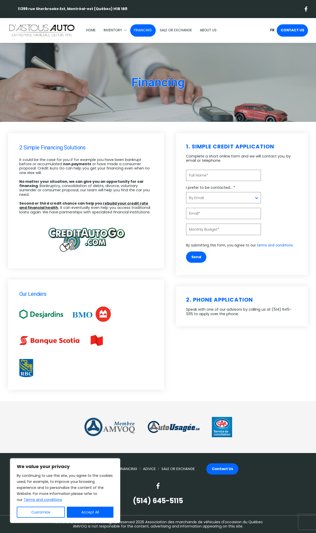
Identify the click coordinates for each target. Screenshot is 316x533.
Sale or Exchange (176, 30)
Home (91, 30)
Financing (143, 30)
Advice (149, 469)
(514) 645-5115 (158, 501)
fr (272, 30)
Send (196, 256)
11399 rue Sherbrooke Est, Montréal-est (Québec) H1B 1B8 (72, 8)
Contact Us (292, 30)
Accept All (90, 512)
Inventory (113, 30)
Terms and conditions (43, 499)
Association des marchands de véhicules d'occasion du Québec (204, 521)
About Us (208, 30)
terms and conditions (275, 245)
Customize (40, 512)
